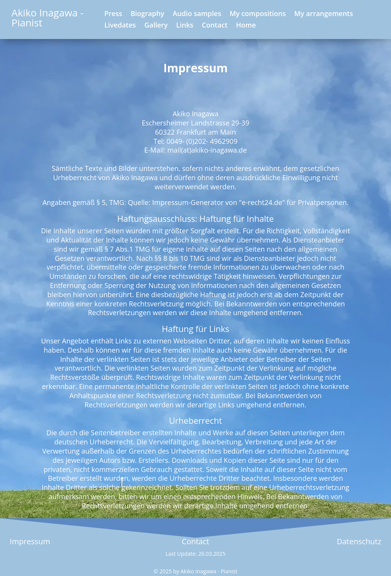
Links (184, 25)
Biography (147, 14)
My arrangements (323, 14)
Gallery (156, 25)
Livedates (120, 25)
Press (113, 14)
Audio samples (197, 14)
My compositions (257, 14)
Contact (215, 25)
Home (246, 25)
